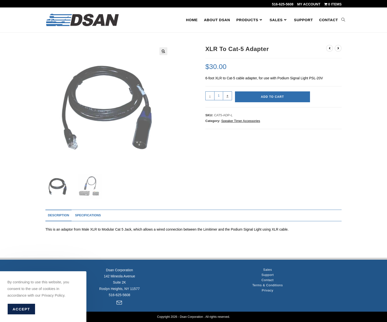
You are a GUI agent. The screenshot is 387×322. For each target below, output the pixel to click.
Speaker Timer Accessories (240, 121)
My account (308, 4)
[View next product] (338, 48)
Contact (267, 277)
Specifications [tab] (88, 215)
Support (267, 272)
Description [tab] (58, 215)
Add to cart (272, 97)
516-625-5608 (282, 4)
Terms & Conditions (267, 282)
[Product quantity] (218, 95)
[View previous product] (329, 48)
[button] (163, 51)
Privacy (267, 287)
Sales (267, 267)
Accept (21, 309)
